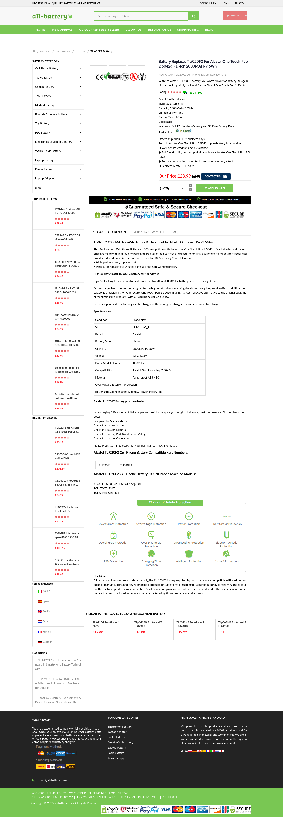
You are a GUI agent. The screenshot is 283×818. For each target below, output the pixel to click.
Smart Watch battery (120, 742)
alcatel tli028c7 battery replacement (134, 797)
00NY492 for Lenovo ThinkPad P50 (67, 509)
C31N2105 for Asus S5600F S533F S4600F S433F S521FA (67, 483)
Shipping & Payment (149, 232)
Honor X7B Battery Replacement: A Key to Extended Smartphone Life (58, 700)
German (45, 642)
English (44, 612)
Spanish (45, 602)
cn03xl (101, 797)
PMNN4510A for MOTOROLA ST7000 (67, 211)
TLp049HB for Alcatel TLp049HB (232, 624)
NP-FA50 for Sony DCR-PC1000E (67, 317)
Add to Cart (214, 189)
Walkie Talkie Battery (58, 151)
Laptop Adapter (58, 179)
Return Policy (56, 793)
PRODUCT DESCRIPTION (109, 232)
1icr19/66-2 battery (45, 797)
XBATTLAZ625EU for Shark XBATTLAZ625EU (67, 264)
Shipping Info (97, 793)
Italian (44, 591)
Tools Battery (58, 96)
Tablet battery (116, 737)
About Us (38, 793)
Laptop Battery (58, 160)
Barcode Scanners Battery (58, 114)
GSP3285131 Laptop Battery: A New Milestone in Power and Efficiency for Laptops (58, 684)
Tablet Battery (58, 78)
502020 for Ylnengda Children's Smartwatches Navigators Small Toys (67, 562)
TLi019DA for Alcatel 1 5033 (106, 624)
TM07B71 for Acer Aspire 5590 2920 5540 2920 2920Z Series (67, 536)
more (38, 188)
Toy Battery (58, 124)
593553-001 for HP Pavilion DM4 (67, 456)
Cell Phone (63, 52)
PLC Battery (58, 133)
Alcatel (80, 52)
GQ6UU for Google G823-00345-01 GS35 (67, 343)
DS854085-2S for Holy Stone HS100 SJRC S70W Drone (67, 370)
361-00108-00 (169, 797)
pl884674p (66, 797)
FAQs (226, 2)
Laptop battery (117, 748)
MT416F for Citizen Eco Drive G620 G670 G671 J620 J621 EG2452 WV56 (67, 396)
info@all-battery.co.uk (53, 780)
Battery (45, 52)
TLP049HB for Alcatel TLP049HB (191, 624)
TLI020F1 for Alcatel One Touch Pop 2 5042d (67, 430)
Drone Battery (58, 169)
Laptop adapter (117, 732)
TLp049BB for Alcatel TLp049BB (148, 624)
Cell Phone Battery (58, 69)
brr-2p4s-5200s (85, 797)
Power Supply (116, 758)
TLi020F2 (126, 466)
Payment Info (207, 2)
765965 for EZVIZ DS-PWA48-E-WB (67, 238)
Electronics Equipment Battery (58, 142)
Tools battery (116, 753)
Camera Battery (58, 87)
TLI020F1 (105, 466)
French (44, 632)
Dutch (44, 622)
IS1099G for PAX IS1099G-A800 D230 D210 (67, 291)
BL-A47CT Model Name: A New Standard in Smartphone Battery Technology (58, 665)
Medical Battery (58, 105)
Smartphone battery (120, 727)
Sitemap (240, 2)
